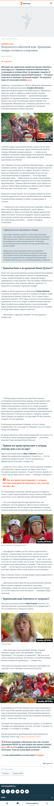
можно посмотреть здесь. (30, 737)
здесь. (29, 80)
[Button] (6, 62)
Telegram (40, 755)
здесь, (3, 747)
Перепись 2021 (7, 44)
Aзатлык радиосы (32, 803)
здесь (12, 747)
